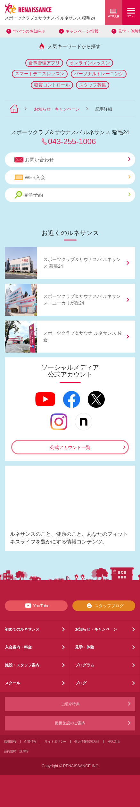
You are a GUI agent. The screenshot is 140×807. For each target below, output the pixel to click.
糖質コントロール (52, 84)
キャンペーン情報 (82, 31)
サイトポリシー (55, 741)
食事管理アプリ (44, 62)
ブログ (80, 683)
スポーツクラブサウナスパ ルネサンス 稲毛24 (50, 18)
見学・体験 (84, 647)
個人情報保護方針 (86, 741)
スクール (12, 683)
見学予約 (72, 195)
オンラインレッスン (90, 62)
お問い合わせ (72, 160)
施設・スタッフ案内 (22, 665)
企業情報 (30, 741)
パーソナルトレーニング (98, 73)
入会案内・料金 (18, 647)
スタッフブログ (104, 605)
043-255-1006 (72, 141)
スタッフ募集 (92, 84)
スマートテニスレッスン (39, 73)
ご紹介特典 (70, 704)
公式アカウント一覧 (70, 447)
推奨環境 (113, 741)
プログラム (84, 665)
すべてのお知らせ (29, 31)
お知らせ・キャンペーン (57, 109)
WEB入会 (72, 177)
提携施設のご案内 (70, 723)
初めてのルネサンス (22, 629)
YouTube (36, 605)
